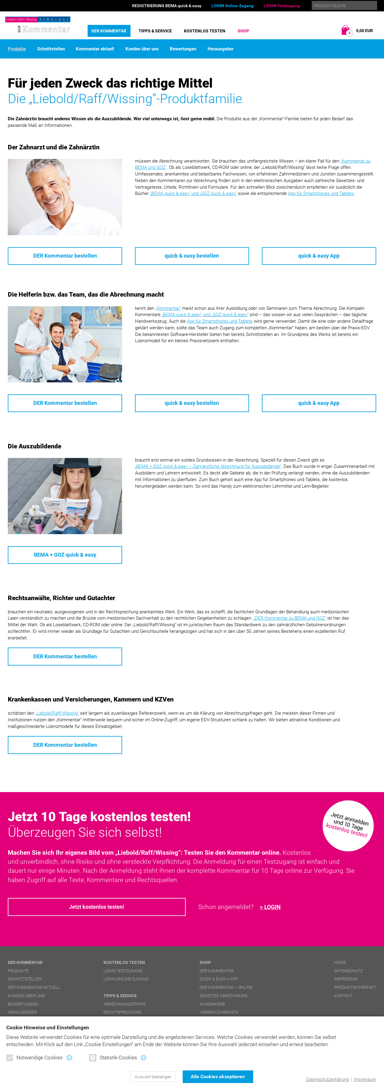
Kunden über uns (142, 49)
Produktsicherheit (355, 988)
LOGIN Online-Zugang (233, 5)
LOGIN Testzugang (282, 5)
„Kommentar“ (168, 308)
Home (340, 963)
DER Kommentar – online (226, 988)
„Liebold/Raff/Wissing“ (57, 714)
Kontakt (343, 997)
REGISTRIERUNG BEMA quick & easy (166, 5)
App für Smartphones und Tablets (321, 193)
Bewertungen (183, 49)
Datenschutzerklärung (327, 1079)
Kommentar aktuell (95, 49)
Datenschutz (348, 972)
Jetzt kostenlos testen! (97, 908)
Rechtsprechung (122, 1013)
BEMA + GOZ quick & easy (65, 555)
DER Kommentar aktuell (34, 988)
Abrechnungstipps (124, 1005)
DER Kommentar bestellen (65, 256)
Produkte (17, 49)
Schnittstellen (51, 49)
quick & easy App (319, 256)
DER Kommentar (109, 30)
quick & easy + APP (219, 980)
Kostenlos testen (204, 30)
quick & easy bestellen (192, 256)
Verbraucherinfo (219, 1013)
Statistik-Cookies (113, 1058)
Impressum (365, 1079)
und (193, 193)
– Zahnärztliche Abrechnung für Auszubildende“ (208, 467)
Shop (243, 30)
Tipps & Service (155, 30)
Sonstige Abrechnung (224, 997)
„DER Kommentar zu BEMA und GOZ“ (290, 619)
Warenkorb (212, 1005)
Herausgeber (220, 49)
